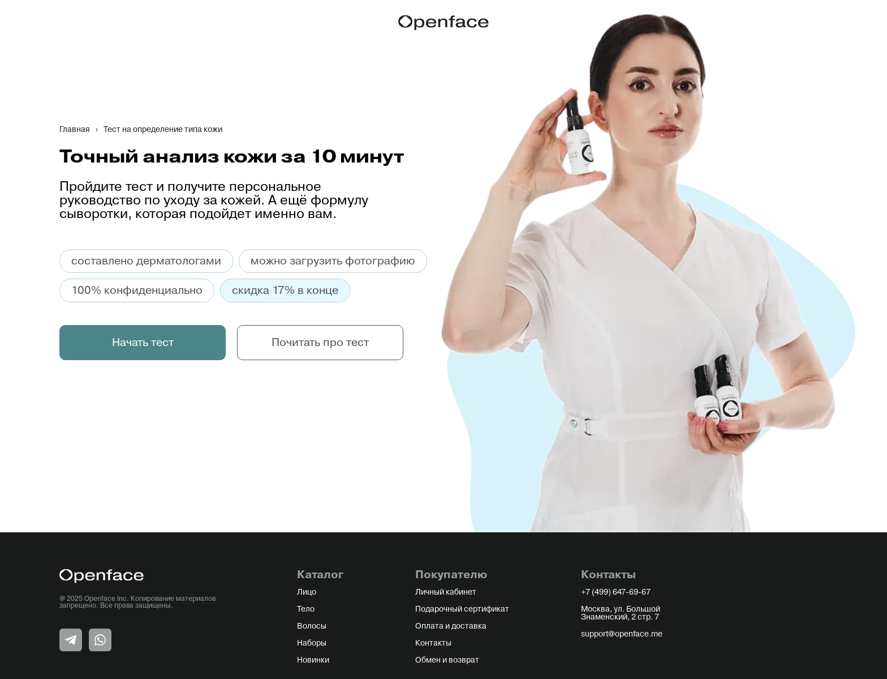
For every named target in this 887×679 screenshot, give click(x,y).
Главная (74, 130)
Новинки (313, 660)
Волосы (311, 626)
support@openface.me (621, 634)
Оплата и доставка (450, 626)
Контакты (433, 643)
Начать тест (143, 343)
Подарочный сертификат (462, 609)
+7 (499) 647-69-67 (616, 592)
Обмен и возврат (447, 660)
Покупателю (451, 575)
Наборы (311, 643)
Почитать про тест (320, 343)
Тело (306, 609)
